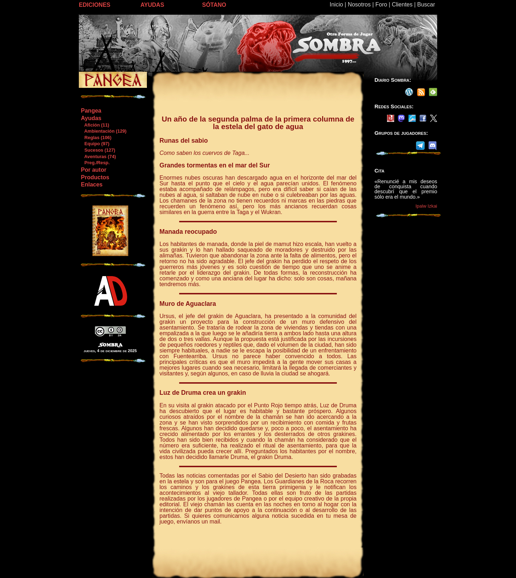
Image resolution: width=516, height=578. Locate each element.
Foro (381, 4)
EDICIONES (94, 5)
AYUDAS (152, 5)
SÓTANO (214, 5)
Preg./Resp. (95, 162)
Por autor (93, 170)
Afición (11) (95, 125)
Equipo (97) (95, 143)
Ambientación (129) (103, 131)
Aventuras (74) (98, 156)
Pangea (91, 111)
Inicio (336, 4)
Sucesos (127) (98, 150)
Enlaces (91, 184)
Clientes (402, 4)
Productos (95, 177)
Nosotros (359, 4)
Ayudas (91, 118)
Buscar (426, 4)
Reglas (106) (96, 137)
